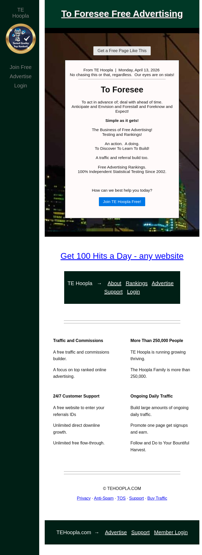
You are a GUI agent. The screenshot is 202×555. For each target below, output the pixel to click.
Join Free (21, 67)
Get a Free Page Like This (122, 50)
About (114, 283)
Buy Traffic (157, 498)
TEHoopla (20, 13)
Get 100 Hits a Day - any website (122, 256)
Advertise (21, 76)
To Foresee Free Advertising (122, 14)
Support (113, 292)
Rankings (137, 283)
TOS (121, 498)
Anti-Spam (104, 498)
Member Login (171, 532)
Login (20, 85)
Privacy (83, 498)
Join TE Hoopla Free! (122, 201)
